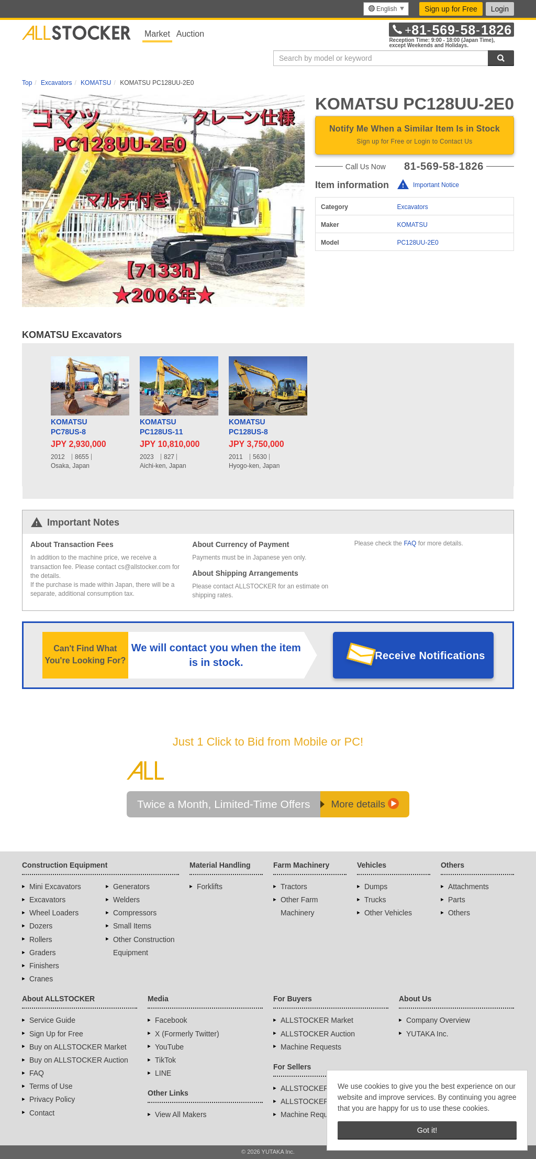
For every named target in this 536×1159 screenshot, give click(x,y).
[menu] (386, 9)
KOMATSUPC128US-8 (248, 427)
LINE (163, 1073)
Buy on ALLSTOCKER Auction (78, 1060)
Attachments (468, 886)
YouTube (169, 1047)
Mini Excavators (55, 886)
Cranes (41, 979)
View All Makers (181, 1114)
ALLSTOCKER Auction (318, 1034)
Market (157, 33)
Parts (456, 899)
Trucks (375, 899)
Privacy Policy (52, 1099)
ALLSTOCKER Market (317, 1020)
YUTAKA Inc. (427, 1034)
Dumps (375, 886)
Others (459, 913)
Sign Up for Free (56, 1034)
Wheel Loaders (54, 913)
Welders (126, 899)
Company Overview (438, 1020)
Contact (41, 1113)
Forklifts (209, 886)
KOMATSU (412, 224)
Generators (131, 886)
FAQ (410, 543)
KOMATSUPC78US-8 (69, 427)
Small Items (132, 926)
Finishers (44, 965)
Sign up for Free (451, 9)
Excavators (412, 207)
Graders (42, 952)
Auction (190, 33)
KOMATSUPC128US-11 (161, 427)
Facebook (171, 1020)
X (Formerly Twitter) (187, 1034)
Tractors (294, 886)
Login (500, 9)
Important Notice (436, 185)
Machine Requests (311, 1047)
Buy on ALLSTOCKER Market (78, 1047)
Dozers (40, 926)
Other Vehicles (388, 913)
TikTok (165, 1060)
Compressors (135, 913)
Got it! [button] (427, 1130)
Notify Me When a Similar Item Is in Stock (414, 135)
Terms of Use (50, 1086)
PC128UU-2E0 (417, 242)
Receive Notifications (430, 655)
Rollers (40, 939)
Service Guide (52, 1020)
